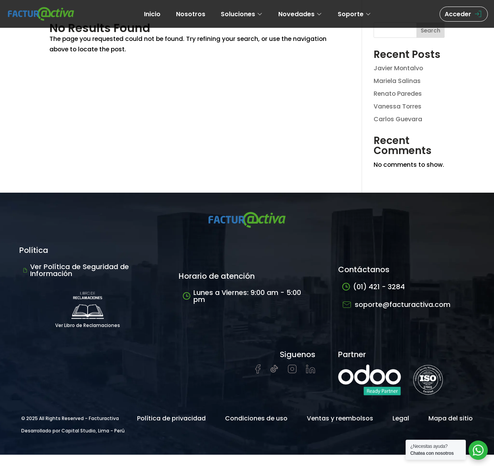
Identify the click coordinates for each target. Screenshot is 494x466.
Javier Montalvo (399, 68)
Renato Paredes (398, 93)
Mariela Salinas (397, 80)
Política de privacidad (171, 429)
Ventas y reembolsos (340, 429)
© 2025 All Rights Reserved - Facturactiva (70, 429)
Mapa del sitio (450, 429)
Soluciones (242, 14)
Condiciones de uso (256, 429)
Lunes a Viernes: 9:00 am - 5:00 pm (242, 307)
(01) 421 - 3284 (373, 298)
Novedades (300, 14)
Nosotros (190, 14)
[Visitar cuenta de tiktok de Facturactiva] (274, 382)
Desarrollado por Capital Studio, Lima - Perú (73, 442)
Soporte (354, 14)
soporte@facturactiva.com (396, 316)
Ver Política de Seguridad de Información (76, 281)
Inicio (152, 14)
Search (430, 30)
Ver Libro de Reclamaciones (87, 319)
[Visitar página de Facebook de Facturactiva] (258, 382)
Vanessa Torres (398, 106)
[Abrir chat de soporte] (478, 450)
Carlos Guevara (398, 119)
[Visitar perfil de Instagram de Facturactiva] (292, 382)
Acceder (464, 14)
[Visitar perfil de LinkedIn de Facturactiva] (310, 382)
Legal (400, 429)
